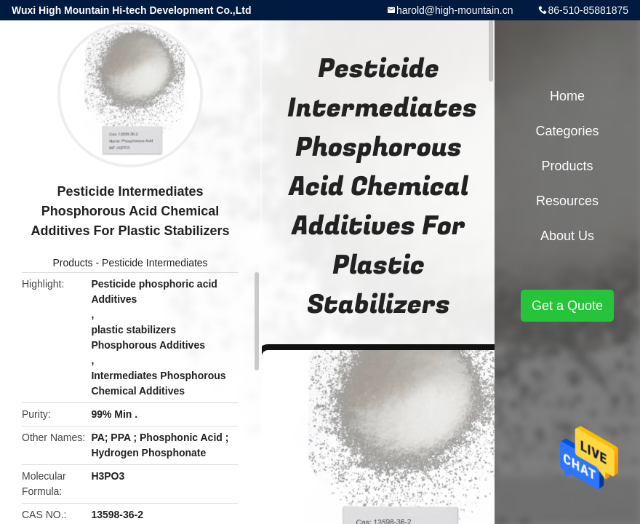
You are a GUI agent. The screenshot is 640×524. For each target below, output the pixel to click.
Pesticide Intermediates (155, 263)
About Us (567, 236)
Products (72, 263)
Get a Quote (567, 305)
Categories (567, 131)
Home (567, 96)
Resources (567, 201)
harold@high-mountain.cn (454, 10)
